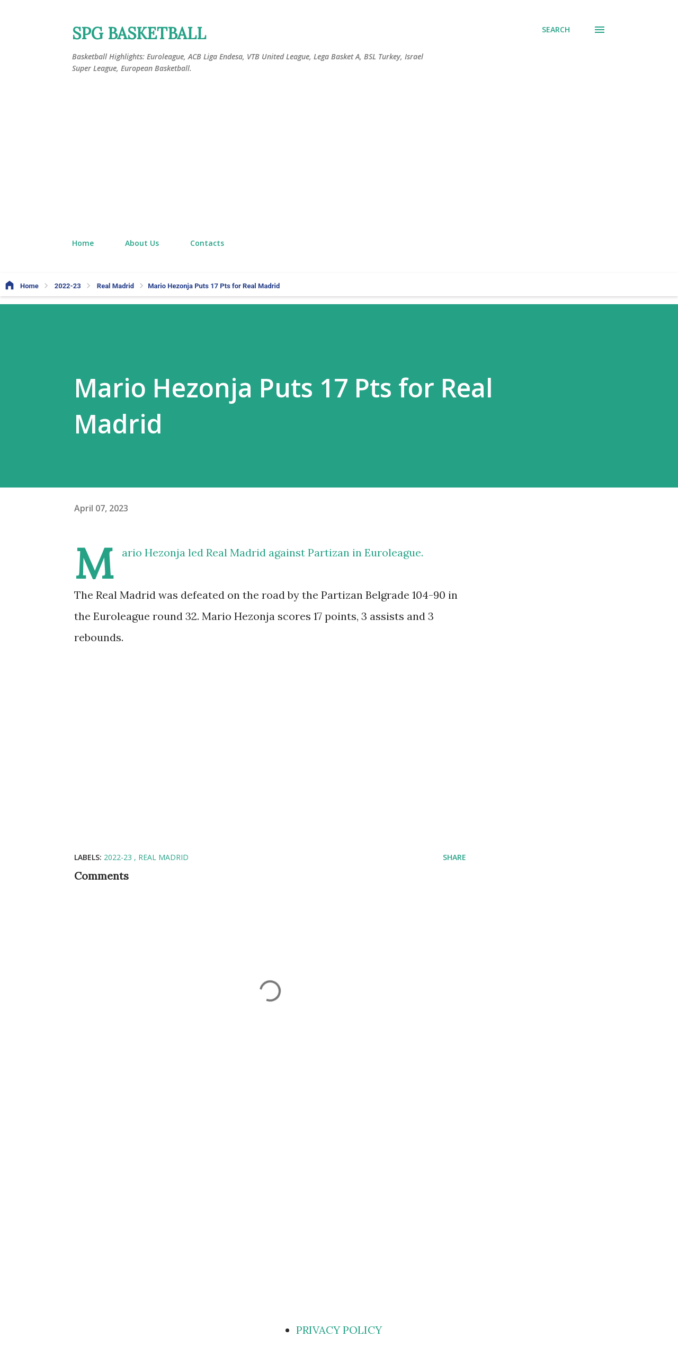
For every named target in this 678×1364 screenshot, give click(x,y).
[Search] (556, 29)
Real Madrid (163, 857)
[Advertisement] (339, 156)
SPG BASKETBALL (139, 33)
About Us (142, 243)
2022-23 (119, 857)
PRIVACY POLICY (339, 1329)
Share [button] (454, 857)
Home (83, 243)
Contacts (207, 243)
